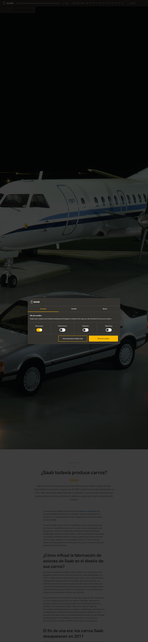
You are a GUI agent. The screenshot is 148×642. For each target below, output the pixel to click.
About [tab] (105, 309)
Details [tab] (74, 309)
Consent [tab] (43, 309)
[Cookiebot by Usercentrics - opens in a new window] (109, 302)
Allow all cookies (103, 338)
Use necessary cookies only (73, 338)
